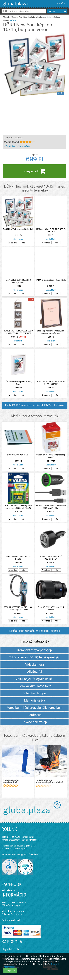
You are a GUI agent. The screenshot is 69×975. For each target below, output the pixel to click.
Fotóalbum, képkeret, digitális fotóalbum (44, 17)
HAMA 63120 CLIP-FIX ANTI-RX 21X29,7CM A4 (18, 281)
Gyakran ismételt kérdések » (14, 902)
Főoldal (6, 17)
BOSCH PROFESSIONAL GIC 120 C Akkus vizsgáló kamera (18, 608)
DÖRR (13, 20)
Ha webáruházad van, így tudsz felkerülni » (20, 854)
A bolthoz (13, 243)
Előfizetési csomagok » (11, 905)
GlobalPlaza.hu (8, 890)
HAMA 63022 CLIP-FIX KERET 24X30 (18, 557)
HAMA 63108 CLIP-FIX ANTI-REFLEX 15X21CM (50, 230)
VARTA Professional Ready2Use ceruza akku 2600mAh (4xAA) (18, 507)
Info (23, 243)
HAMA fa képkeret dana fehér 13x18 (51, 280)
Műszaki (13, 17)
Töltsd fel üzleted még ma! (15, 848)
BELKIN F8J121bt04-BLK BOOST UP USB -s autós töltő (51, 507)
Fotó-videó (23, 17)
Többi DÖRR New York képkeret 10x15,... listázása (34, 405)
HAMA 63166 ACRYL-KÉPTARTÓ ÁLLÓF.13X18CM (50, 383)
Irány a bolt (34, 171)
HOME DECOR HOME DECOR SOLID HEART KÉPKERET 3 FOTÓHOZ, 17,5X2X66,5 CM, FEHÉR (18, 332)
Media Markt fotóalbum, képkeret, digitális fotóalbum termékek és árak (34, 631)
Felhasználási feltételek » (12, 914)
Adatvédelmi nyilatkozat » (13, 911)
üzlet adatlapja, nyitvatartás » (17, 146)
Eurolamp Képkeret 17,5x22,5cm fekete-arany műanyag (50, 332)
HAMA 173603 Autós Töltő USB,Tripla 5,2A (50, 557)
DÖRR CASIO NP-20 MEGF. (18, 455)
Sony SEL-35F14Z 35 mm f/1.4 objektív (51, 608)
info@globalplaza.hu (10, 949)
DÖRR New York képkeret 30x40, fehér (18, 383)
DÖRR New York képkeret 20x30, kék (18, 229)
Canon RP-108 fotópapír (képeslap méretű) (50, 456)
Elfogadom (10, 971)
